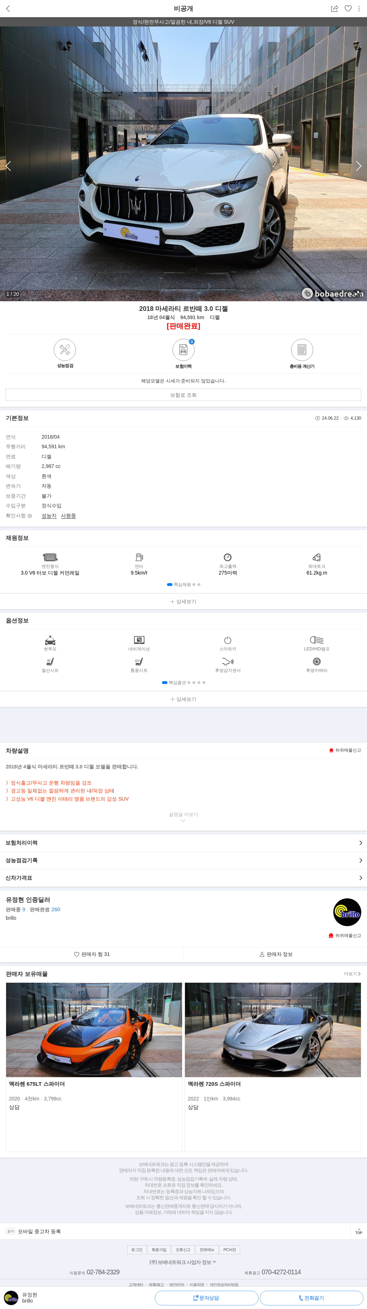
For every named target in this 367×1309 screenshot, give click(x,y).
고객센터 (136, 1285)
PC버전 (229, 1249)
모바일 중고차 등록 (39, 1231)
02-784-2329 (103, 1272)
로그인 (137, 1249)
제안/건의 (176, 1285)
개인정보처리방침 (224, 1285)
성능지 (49, 515)
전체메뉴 (207, 1249)
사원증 (68, 515)
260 (55, 909)
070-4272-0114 (281, 1272)
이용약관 (197, 1285)
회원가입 (159, 1249)
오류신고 (183, 1249)
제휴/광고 (156, 1285)
